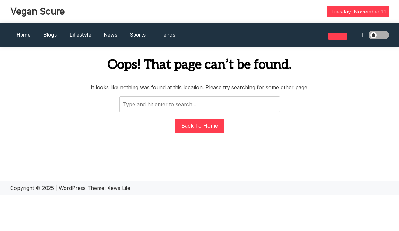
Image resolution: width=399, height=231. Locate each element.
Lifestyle (80, 35)
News (110, 35)
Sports (138, 35)
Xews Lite (118, 188)
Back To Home (199, 126)
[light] (370, 35)
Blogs (50, 35)
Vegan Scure (37, 11)
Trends (167, 35)
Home (23, 35)
